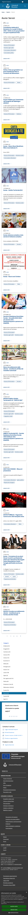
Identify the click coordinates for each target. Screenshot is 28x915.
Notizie (5, 837)
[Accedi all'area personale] (22, 1)
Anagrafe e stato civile (8, 799)
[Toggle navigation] (3, 6)
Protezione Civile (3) (8, 684)
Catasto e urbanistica (8, 808)
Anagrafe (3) (6, 649)
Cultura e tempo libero (8, 801)
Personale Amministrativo (9, 790)
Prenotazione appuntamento (10, 876)
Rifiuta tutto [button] (14, 909)
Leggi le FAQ (6, 880)
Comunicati (6, 839)
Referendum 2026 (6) (8, 687)
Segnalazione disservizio (9, 878)
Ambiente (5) (6, 646)
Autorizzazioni (9, 828)
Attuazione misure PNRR (9, 885)
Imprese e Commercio (8, 806)
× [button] (26, 892)
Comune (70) (6, 655)
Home (3, 12)
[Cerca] (25, 6)
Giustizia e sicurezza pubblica (13, 819)
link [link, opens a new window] (6, 903)
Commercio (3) (6, 652)
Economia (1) (6, 661)
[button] (14, 912)
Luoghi (4, 848)
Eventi (4, 850)
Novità (8, 12)
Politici (4, 787)
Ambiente (8, 824)
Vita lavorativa (6, 803)
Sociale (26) (6, 696)
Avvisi (6, 23)
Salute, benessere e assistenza (13, 826)
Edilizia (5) (5, 664)
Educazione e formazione (11, 817)
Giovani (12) (6, 669)
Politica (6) (5, 681)
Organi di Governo (7, 778)
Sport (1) (5, 699)
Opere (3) (5, 675)
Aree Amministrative (8, 781)
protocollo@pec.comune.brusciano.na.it (13, 868)
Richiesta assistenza (8, 883)
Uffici (4, 783)
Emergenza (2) (6, 666)
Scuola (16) (6, 690)
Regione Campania (6, 2)
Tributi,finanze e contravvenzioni (13, 821)
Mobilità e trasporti (7, 810)
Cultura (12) (6, 658)
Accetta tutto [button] (13, 906)
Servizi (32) (6, 693)
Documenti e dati (7, 792)
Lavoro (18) (6, 672)
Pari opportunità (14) (8, 678)
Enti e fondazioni (7, 785)
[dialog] (14, 903)
